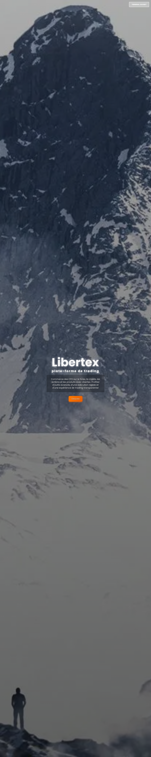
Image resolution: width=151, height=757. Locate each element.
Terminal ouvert (139, 4)
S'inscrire (76, 399)
